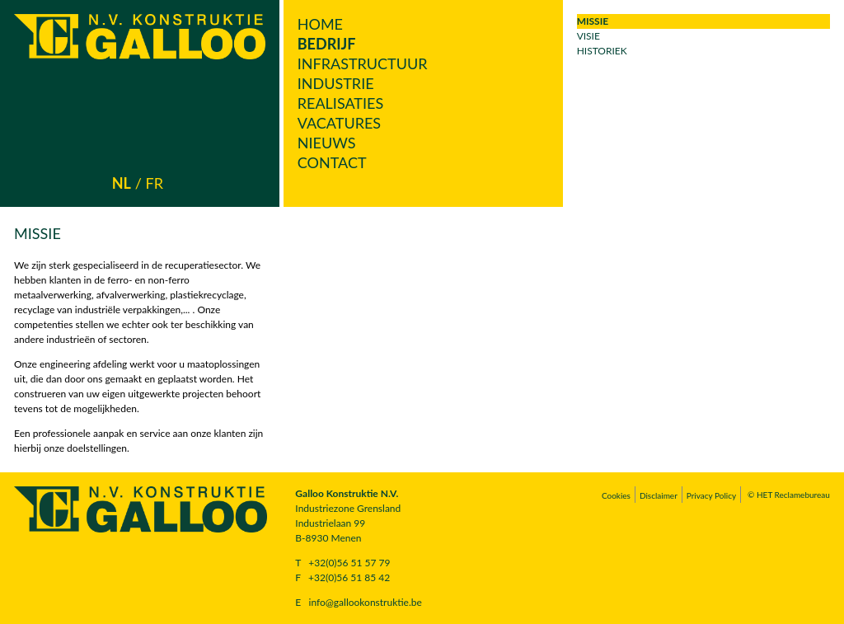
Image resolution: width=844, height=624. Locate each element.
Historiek (602, 51)
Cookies (616, 495)
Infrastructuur (363, 63)
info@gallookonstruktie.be (365, 602)
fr (154, 183)
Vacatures (339, 123)
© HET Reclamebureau (789, 495)
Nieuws (327, 143)
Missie (593, 21)
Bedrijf (327, 44)
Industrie (336, 83)
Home (320, 24)
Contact (332, 162)
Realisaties (340, 103)
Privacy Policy (711, 495)
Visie (588, 36)
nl (121, 183)
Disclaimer (659, 495)
